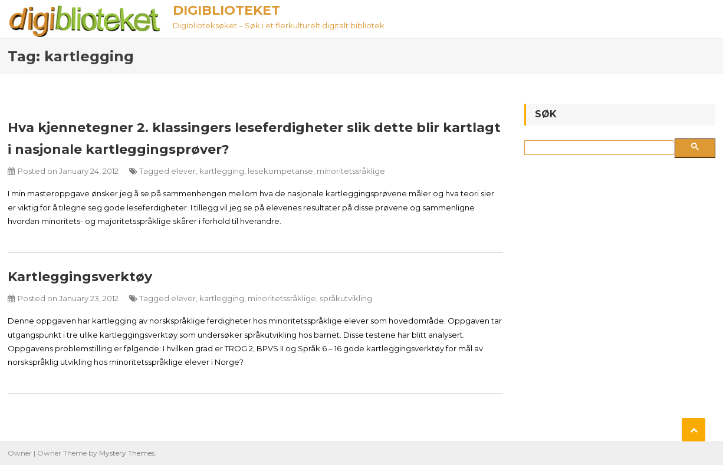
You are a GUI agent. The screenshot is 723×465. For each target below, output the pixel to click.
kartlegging (221, 171)
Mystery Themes (127, 452)
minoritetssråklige (351, 171)
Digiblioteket (226, 10)
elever (183, 171)
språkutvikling (346, 298)
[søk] (601, 148)
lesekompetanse (280, 171)
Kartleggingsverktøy (80, 277)
